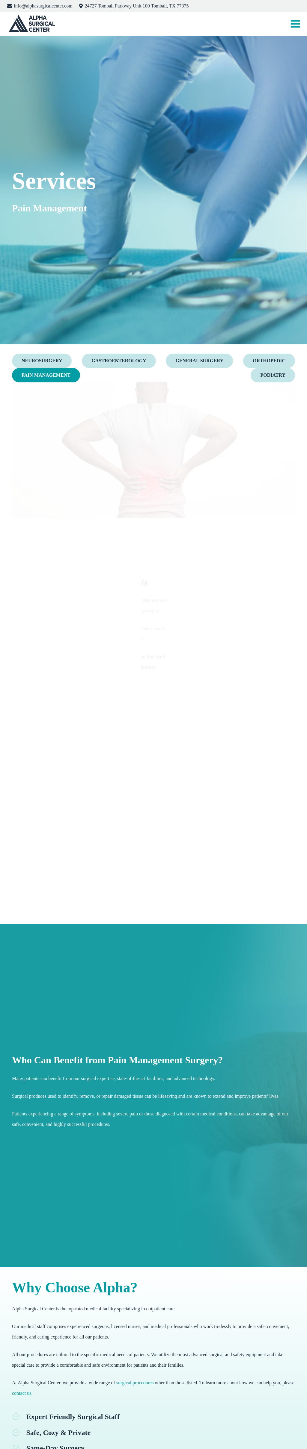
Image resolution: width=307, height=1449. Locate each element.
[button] (295, 23)
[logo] (31, 23)
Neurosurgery (42, 360)
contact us (21, 1393)
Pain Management (46, 375)
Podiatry (272, 375)
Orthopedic (269, 360)
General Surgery (199, 360)
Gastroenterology (118, 360)
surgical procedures (135, 1382)
